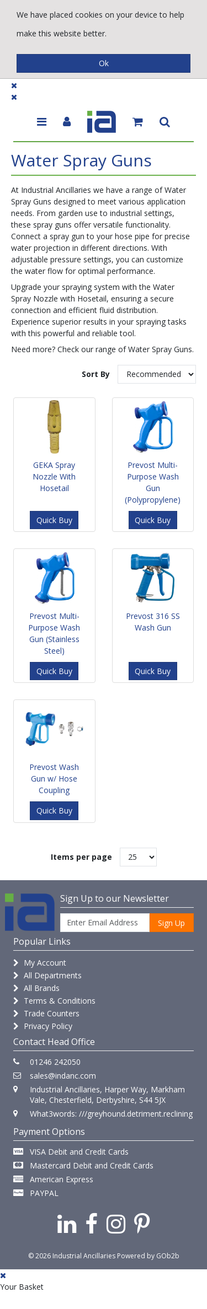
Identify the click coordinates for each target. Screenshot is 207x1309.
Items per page (81, 857)
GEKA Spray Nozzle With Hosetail (54, 476)
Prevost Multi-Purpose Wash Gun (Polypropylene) (153, 482)
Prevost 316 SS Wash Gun (153, 622)
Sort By (96, 374)
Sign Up (171, 923)
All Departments (47, 975)
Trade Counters (46, 1013)
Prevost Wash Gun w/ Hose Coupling (54, 778)
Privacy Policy (42, 1026)
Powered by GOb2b (148, 1255)
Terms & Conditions (54, 1000)
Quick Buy (54, 520)
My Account (39, 962)
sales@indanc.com (63, 1075)
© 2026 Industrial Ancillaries (71, 1255)
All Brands (36, 988)
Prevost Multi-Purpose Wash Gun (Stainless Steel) (54, 633)
